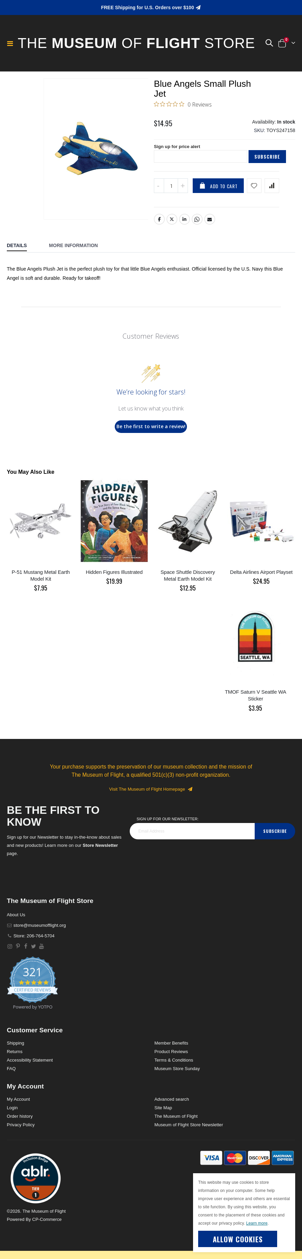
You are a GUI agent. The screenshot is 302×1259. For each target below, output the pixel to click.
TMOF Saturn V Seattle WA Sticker (255, 700)
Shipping (15, 1047)
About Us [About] (16, 919)
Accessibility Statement (30, 1064)
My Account (18, 1104)
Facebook (159, 224)
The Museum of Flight (176, 1121)
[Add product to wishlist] (254, 190)
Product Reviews (171, 1056)
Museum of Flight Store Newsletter (189, 1129)
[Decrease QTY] (159, 190)
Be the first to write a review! (151, 431)
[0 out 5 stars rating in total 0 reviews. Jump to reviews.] (183, 105)
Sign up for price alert (178, 151)
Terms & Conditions (174, 1064)
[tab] (22, 251)
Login (12, 1112)
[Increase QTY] (183, 190)
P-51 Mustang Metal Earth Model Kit (41, 580)
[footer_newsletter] (192, 836)
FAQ (11, 1073)
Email (210, 224)
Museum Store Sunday (177, 1073)
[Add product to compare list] (272, 190)
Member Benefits (171, 1047)
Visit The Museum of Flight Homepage (151, 793)
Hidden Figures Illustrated (114, 577)
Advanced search (172, 1104)
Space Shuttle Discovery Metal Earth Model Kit (187, 580)
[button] (269, 43)
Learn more (257, 1223)
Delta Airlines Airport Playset (261, 577)
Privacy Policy (21, 1129)
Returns (14, 1056)
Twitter (171, 224)
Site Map (163, 1112)
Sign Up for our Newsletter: (167, 824)
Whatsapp (197, 224)
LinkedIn (184, 224)
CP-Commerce (47, 1224)
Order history (20, 1121)
